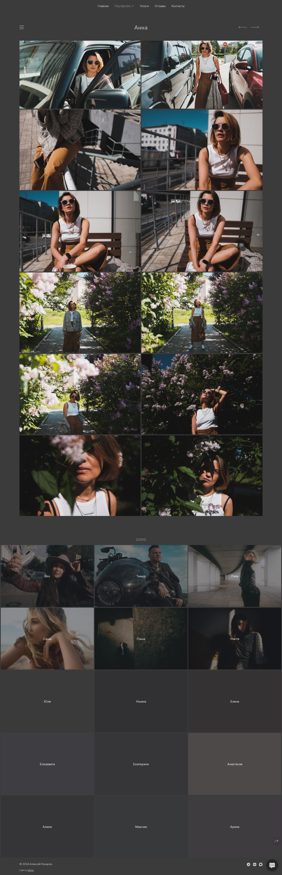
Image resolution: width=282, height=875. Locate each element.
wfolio (31, 870)
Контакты (177, 6)
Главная (103, 6)
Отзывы (160, 6)
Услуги (144, 6)
